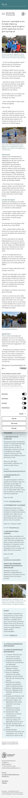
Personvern (4, 791)
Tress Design (8, 794)
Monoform (20, 794)
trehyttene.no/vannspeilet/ (12, 560)
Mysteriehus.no (14, 528)
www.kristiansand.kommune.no (11, 768)
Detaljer (21, 413)
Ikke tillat (14, 428)
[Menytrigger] (3, 14)
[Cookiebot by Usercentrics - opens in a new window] (20, 368)
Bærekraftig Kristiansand (10, 14)
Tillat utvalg (14, 423)
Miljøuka (4, 783)
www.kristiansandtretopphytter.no (14, 471)
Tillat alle (14, 418)
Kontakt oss (5, 776)
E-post (13, 766)
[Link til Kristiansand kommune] (24, 14)
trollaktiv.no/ (13, 635)
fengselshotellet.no (15, 501)
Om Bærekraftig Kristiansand (10, 774)
